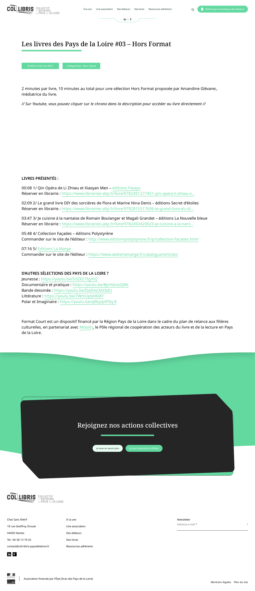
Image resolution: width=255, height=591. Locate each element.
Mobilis (86, 327)
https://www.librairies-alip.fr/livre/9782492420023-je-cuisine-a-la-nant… (127, 223)
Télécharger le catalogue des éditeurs (224, 9)
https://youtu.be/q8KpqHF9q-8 (88, 301)
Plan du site (241, 582)
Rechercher (193, 10)
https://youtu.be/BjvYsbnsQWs (100, 284)
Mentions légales (221, 582)
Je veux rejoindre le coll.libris (144, 448)
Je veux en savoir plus (107, 448)
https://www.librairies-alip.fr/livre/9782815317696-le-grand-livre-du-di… (128, 208)
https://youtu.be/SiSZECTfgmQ (69, 278)
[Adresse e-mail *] (209, 524)
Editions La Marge (54, 248)
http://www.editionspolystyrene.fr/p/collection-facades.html (143, 239)
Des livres (139, 9)
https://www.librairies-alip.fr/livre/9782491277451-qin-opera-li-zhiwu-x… (128, 193)
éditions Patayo (126, 187)
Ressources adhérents (160, 9)
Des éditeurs (123, 9)
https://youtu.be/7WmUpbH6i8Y (74, 295)
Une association (104, 9)
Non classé (89, 65)
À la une (87, 9)
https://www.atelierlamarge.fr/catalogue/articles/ (133, 254)
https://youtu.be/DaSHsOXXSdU (83, 290)
